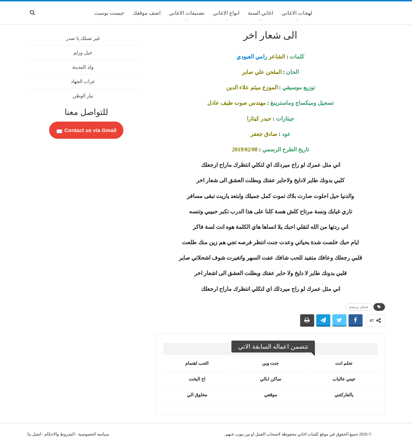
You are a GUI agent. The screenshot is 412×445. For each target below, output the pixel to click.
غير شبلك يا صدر (83, 38)
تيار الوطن (83, 95)
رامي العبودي (251, 57)
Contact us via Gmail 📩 (86, 130)
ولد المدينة (83, 67)
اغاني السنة (260, 13)
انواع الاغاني (226, 13)
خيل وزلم (83, 52)
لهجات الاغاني (297, 13)
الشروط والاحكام (60, 434)
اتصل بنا (34, 434)
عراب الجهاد (83, 81)
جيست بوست (109, 13)
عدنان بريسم (359, 307)
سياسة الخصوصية (93, 434)
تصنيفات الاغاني (186, 13)
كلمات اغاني (308, 434)
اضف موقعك (147, 13)
